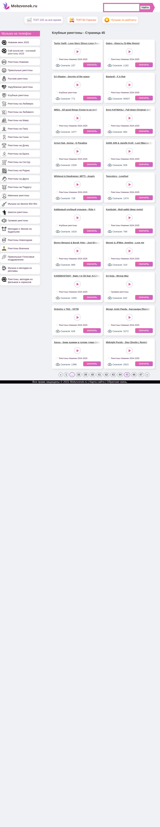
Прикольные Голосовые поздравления (21, 258)
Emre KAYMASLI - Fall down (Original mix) (128, 109)
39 (85, 374)
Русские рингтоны (18, 78)
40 (92, 374)
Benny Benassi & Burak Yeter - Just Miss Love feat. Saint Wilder (77, 242)
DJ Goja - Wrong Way (117, 276)
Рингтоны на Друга (18, 178)
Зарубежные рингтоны (20, 87)
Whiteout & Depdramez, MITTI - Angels (74, 176)
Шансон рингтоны (18, 212)
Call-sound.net (15, 50)
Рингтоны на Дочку (18, 145)
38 (78, 374)
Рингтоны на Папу (18, 128)
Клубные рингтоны (18, 95)
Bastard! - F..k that (115, 76)
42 (106, 374)
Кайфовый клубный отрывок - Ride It (74, 209)
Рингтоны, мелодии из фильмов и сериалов (20, 280)
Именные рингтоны (18, 195)
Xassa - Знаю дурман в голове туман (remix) (77, 342)
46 (134, 374)
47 (141, 374)
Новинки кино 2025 (18, 42)
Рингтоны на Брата (18, 153)
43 (113, 374)
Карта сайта (97, 381)
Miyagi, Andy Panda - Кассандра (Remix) (128, 309)
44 (120, 374)
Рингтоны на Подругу (19, 187)
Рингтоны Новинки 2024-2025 (73, 59)
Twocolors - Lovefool (117, 176)
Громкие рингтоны (18, 220)
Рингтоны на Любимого (21, 112)
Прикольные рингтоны (20, 70)
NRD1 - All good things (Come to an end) (75, 109)
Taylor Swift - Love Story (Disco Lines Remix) (77, 43)
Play (77, 52)
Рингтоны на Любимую (20, 103)
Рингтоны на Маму (18, 120)
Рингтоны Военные (18, 248)
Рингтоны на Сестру (19, 162)
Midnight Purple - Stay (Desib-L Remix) (126, 342)
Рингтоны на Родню (19, 170)
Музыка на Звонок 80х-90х (22, 203)
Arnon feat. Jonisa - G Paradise (70, 143)
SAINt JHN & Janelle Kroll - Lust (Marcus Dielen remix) (129, 143)
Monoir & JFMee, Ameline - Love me (125, 242)
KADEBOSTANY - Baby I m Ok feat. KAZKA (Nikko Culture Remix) (77, 276)
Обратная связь (117, 381)
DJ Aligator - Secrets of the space (72, 76)
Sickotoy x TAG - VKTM (66, 309)
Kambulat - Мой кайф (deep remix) (124, 209)
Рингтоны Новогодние (20, 240)
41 (99, 374)
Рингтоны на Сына (18, 137)
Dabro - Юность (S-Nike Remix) (123, 43)
